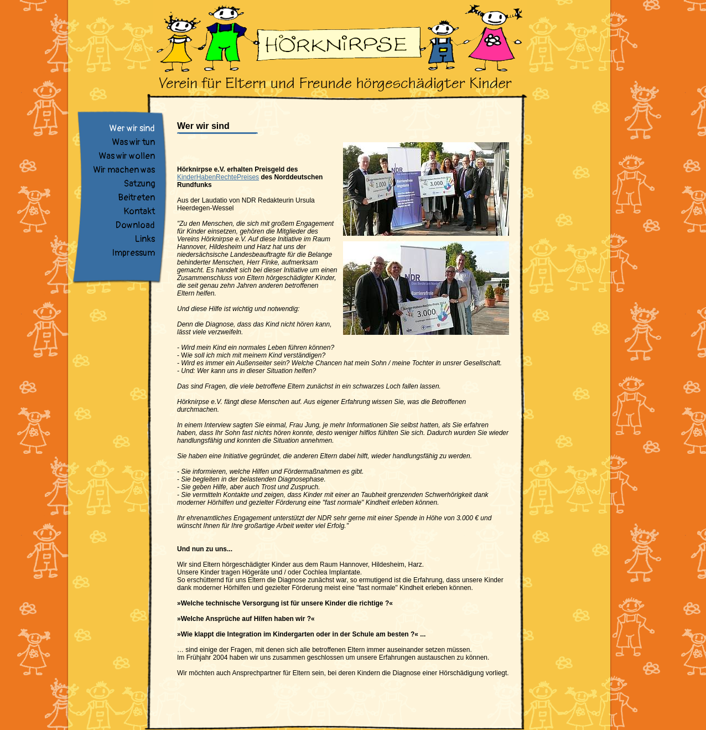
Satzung (139, 183)
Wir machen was (124, 169)
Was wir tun (133, 142)
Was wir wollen (126, 156)
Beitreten (136, 197)
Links (145, 239)
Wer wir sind (132, 128)
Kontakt (139, 211)
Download (135, 225)
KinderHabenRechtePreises (218, 177)
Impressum (133, 252)
